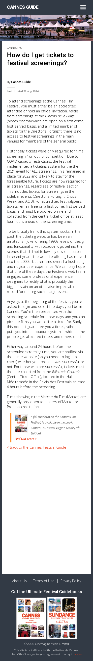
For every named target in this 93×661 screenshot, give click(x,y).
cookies (77, 654)
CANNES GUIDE (22, 7)
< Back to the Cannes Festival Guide (36, 447)
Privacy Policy (71, 580)
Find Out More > (26, 439)
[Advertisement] (46, 500)
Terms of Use (43, 580)
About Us (19, 580)
